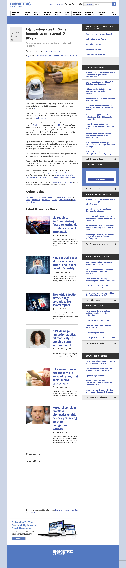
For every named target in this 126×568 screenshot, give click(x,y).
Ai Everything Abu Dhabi (95, 333)
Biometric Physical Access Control (99, 34)
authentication (31, 197)
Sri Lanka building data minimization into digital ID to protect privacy (100, 153)
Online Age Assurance (94, 49)
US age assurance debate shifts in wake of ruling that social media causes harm (65, 376)
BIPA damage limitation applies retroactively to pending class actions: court (64, 338)
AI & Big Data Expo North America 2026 (101, 338)
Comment (17, 40)
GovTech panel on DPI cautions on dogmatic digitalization (99, 210)
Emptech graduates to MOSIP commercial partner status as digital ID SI (100, 126)
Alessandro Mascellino (53, 51)
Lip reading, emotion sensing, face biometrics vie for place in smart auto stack (65, 225)
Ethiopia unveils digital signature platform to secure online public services (99, 91)
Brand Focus (67, 13)
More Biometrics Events (95, 343)
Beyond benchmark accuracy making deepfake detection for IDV (100, 294)
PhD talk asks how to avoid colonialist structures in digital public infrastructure (100, 75)
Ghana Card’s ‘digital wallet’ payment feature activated (100, 99)
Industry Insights (58, 13)
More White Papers (93, 300)
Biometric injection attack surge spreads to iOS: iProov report (65, 300)
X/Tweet (17, 32)
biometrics (62, 197)
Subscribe (60, 4)
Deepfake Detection (93, 44)
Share (16, 29)
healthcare (36, 200)
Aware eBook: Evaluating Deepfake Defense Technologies (99, 263)
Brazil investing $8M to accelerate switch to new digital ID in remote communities (99, 117)
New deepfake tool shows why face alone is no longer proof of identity (65, 263)
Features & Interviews (47, 13)
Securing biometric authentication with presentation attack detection (99, 391)
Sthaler (35, 125)
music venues (62, 175)
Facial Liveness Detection (95, 55)
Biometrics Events (102, 13)
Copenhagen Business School (64, 177)
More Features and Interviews (97, 244)
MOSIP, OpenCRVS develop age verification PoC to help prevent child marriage (100, 145)
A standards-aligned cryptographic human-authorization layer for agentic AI (99, 271)
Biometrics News (16, 13)
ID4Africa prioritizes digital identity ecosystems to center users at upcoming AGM (100, 237)
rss (66, 4)
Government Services (67, 55)
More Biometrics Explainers (96, 397)
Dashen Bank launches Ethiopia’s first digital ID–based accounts (100, 83)
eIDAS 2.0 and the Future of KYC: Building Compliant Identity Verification (98, 313)
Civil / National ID (54, 55)
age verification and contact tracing (60, 173)
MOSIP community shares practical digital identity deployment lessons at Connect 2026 (100, 218)
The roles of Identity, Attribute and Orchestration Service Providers (99, 369)
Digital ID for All (27, 13)
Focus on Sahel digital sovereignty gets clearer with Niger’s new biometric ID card (99, 135)
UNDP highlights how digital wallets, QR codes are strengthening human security (100, 228)
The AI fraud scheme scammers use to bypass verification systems (100, 362)
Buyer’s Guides (37, 13)
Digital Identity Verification (96, 39)
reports (36, 108)
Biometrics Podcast (114, 13)
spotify (80, 4)
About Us (51, 4)
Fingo (28, 200)
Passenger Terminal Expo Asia (97, 320)
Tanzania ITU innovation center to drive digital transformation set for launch (99, 108)
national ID (46, 200)
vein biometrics (65, 200)
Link (16, 36)
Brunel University (42, 177)
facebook (77, 4)
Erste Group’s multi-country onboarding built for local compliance (100, 280)
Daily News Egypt (42, 118)
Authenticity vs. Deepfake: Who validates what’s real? (98, 287)
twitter (73, 4)
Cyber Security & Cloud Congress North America (98, 326)
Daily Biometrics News (94, 159)
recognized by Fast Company (62, 182)
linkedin (69, 4)
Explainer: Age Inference (95, 376)
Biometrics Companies (77, 13)
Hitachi (57, 125)
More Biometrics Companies (96, 189)
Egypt (70, 197)
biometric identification (48, 197)
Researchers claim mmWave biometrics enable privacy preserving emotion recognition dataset (65, 418)
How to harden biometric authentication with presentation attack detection (99, 383)
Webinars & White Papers (89, 13)
